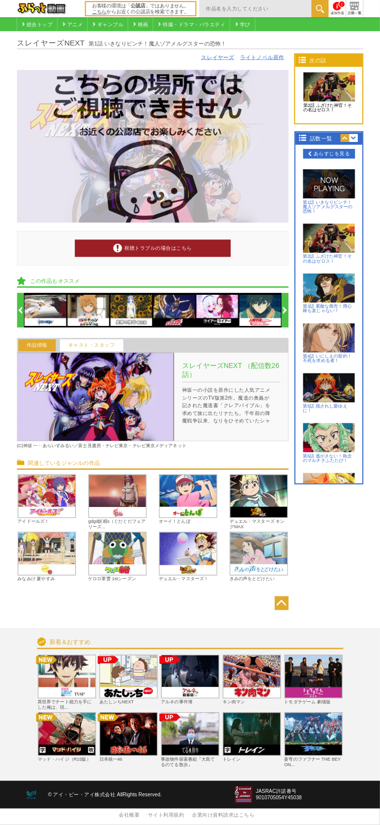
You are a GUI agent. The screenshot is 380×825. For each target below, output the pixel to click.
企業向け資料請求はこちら (223, 815)
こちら (99, 11)
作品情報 (37, 345)
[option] (45, 310)
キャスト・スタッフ (91, 345)
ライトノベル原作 (262, 57)
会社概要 (129, 815)
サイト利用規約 (166, 815)
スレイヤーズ (217, 57)
